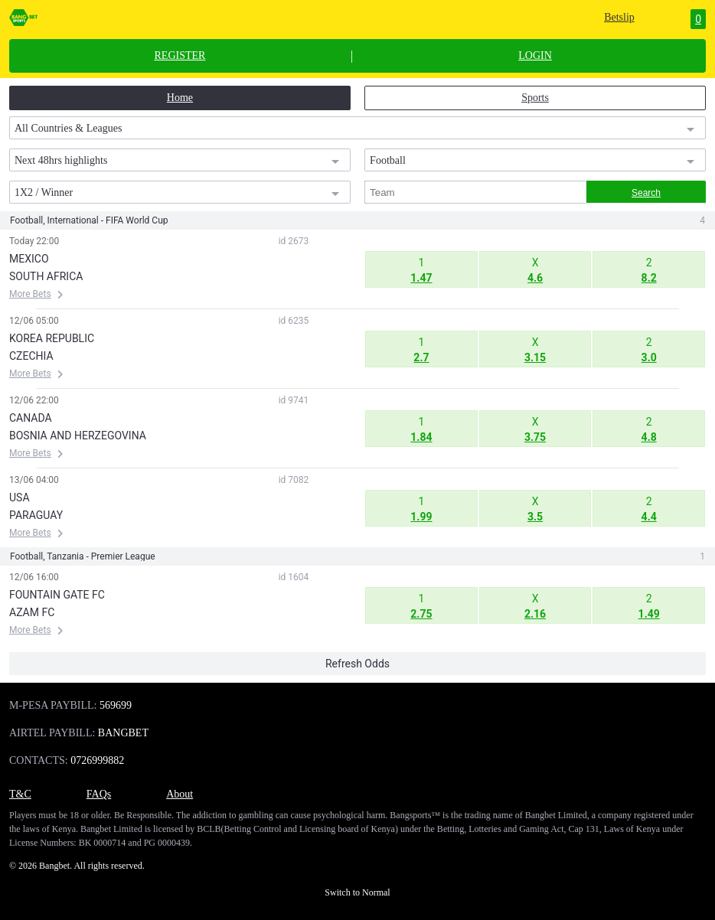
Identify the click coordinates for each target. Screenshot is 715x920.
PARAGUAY (36, 515)
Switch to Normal (357, 892)
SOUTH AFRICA (46, 276)
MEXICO (29, 259)
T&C (20, 794)
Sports (535, 97)
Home (180, 97)
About (179, 794)
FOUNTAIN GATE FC (57, 595)
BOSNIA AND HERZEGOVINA (77, 435)
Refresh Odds (357, 663)
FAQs (99, 794)
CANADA (30, 418)
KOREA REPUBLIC (51, 338)
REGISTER (180, 56)
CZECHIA (31, 356)
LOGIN (535, 56)
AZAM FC (31, 612)
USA (19, 497)
